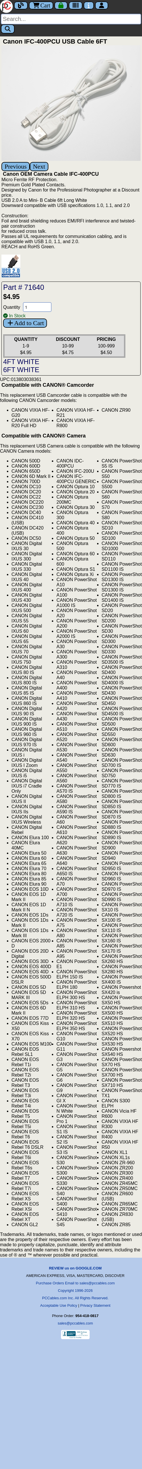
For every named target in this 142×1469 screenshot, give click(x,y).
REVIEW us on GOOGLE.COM (75, 1268)
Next (39, 166)
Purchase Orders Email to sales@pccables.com (75, 1283)
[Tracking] (75, 5)
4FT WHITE (21, 362)
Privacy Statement (95, 1305)
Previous (16, 166)
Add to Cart (25, 323)
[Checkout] (61, 5)
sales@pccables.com (75, 1323)
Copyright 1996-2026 (75, 1290)
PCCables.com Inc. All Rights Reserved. (75, 1298)
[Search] (71, 19)
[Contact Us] (89, 5)
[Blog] (21, 5)
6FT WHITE (21, 370)
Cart (41, 5)
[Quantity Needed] (37, 307)
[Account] (101, 5)
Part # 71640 (23, 287)
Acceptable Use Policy (58, 1305)
